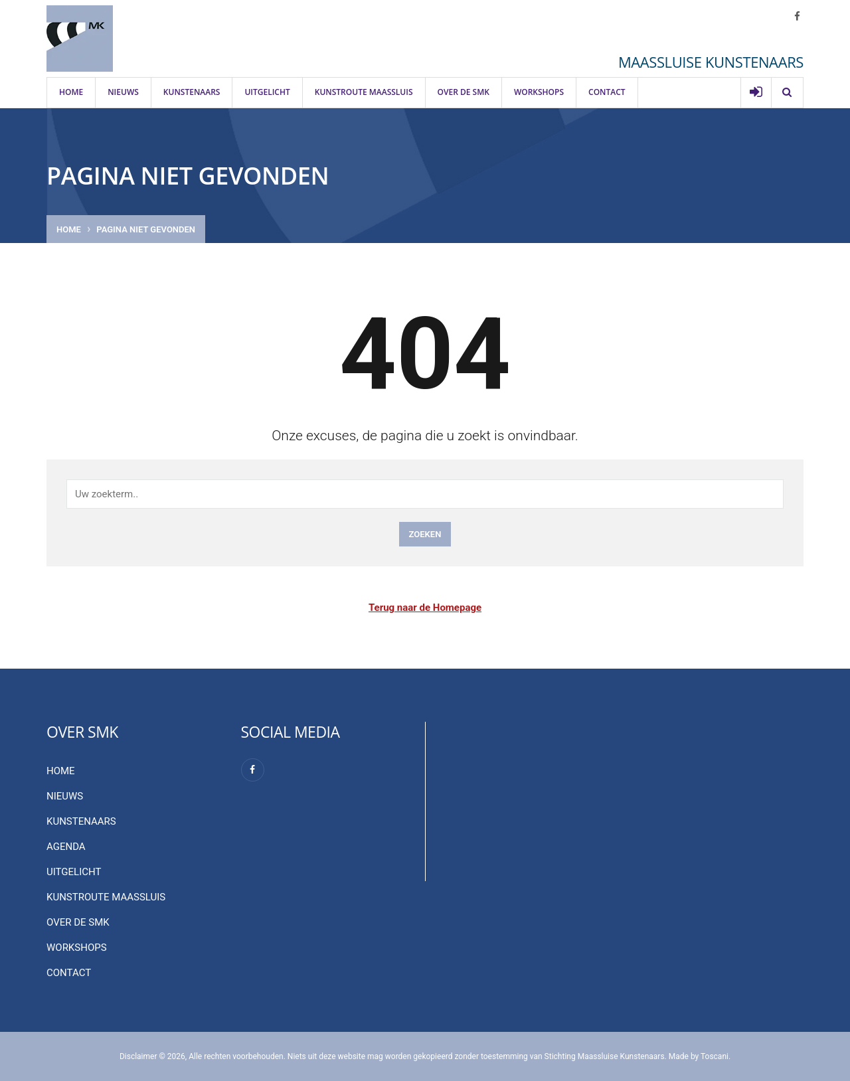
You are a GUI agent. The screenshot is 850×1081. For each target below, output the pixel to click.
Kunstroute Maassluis (364, 92)
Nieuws (123, 92)
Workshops (539, 92)
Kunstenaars (191, 92)
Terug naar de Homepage (425, 608)
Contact (607, 92)
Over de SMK (463, 92)
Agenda (66, 847)
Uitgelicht (267, 92)
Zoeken (425, 534)
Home (71, 92)
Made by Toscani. (699, 1056)
